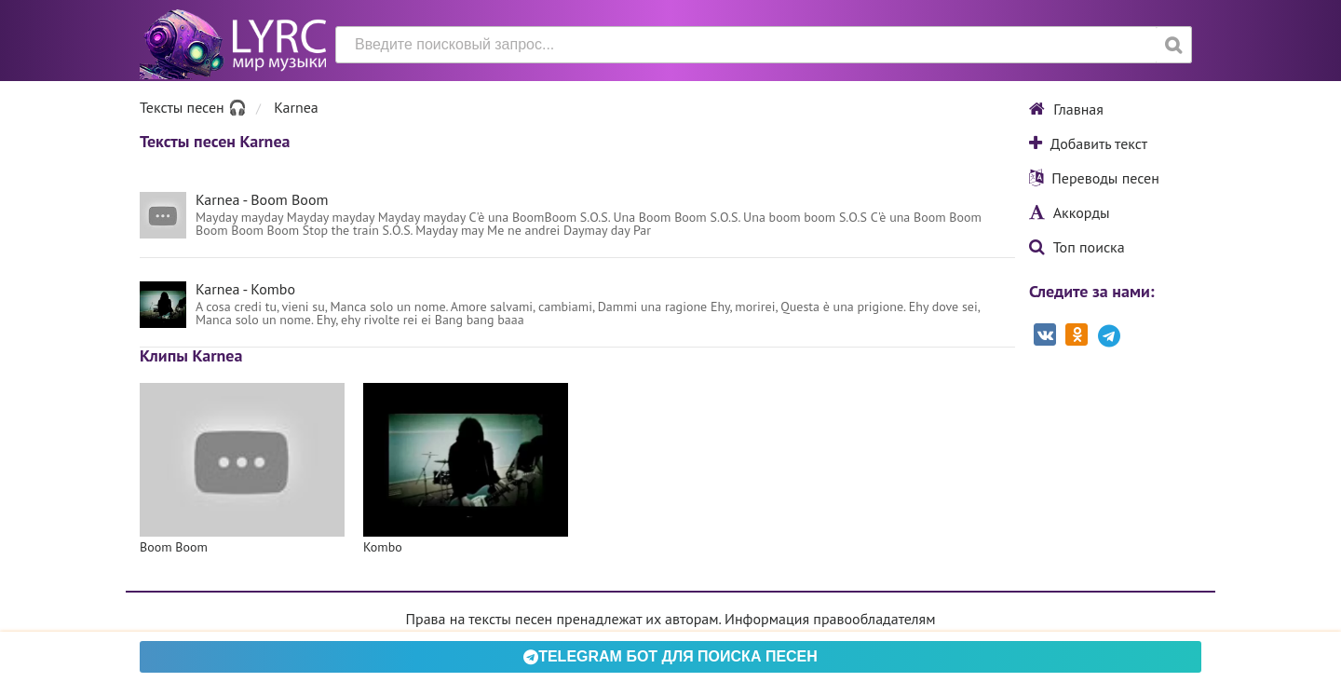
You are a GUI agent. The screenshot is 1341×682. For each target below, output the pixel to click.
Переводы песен (1094, 178)
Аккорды (1069, 212)
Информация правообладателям (830, 618)
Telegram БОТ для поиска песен (670, 656)
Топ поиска (1077, 247)
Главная (1066, 109)
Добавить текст (1088, 143)
